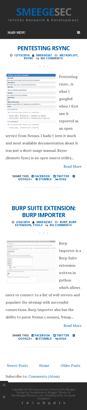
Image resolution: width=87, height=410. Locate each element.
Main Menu (44, 32)
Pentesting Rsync (43, 48)
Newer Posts (17, 365)
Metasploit (69, 55)
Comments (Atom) (44, 376)
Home (44, 365)
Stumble (43, 179)
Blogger (70, 389)
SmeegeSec (41, 389)
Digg (60, 179)
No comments (52, 58)
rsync (28, 58)
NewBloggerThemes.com (28, 395)
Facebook (41, 176)
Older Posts (70, 365)
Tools (37, 225)
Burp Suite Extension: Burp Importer (44, 211)
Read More (72, 166)
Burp (64, 222)
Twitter (61, 176)
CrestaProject (37, 392)
